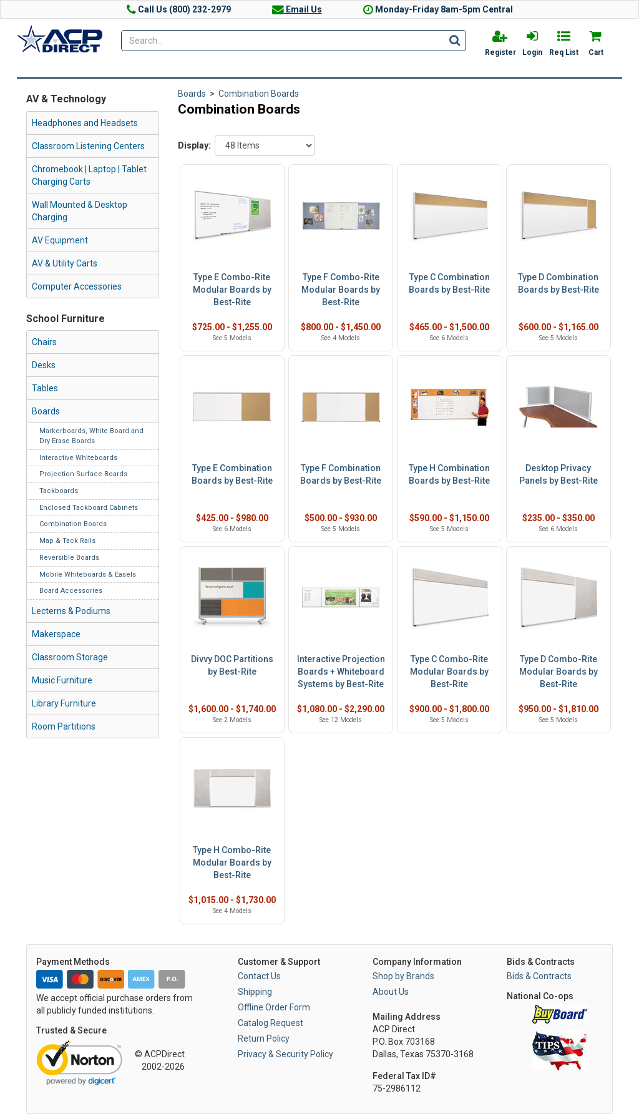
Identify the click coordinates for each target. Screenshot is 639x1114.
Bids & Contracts (539, 976)
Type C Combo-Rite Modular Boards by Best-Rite (449, 671)
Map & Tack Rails (67, 541)
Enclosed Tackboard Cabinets (88, 508)
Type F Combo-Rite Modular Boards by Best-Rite (340, 289)
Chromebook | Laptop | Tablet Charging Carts (89, 175)
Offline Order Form (274, 1007)
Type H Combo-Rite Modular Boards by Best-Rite (232, 862)
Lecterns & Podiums (71, 611)
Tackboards (58, 491)
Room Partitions (63, 726)
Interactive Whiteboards (78, 458)
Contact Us (259, 976)
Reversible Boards (69, 558)
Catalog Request (270, 1023)
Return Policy (264, 1038)
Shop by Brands (403, 976)
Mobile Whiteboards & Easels (87, 574)
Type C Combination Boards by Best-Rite (449, 283)
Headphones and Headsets (85, 123)
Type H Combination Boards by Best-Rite (449, 474)
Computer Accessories (77, 286)
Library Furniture (64, 703)
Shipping (255, 992)
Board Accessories (70, 591)
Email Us (297, 9)
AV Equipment (60, 240)
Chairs (44, 342)
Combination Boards (73, 524)
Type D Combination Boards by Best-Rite (558, 283)
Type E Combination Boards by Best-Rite (232, 474)
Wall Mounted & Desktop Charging (79, 211)
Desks (44, 365)
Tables (45, 388)
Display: (194, 145)
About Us (391, 992)
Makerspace (56, 634)
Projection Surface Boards (83, 474)
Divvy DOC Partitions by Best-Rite (232, 665)
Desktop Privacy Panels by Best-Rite (558, 474)
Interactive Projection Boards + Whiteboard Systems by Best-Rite (341, 671)
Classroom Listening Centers (88, 146)
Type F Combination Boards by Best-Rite (340, 474)
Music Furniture (62, 680)
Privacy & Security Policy (285, 1054)
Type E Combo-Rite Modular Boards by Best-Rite (232, 289)
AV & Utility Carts (64, 263)
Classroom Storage (70, 657)
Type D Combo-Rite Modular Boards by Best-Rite (558, 671)
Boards (46, 411)
